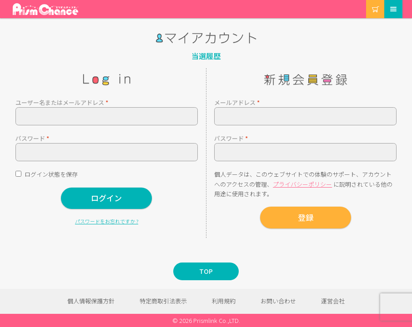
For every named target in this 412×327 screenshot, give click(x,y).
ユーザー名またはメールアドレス (61, 102)
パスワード (32, 138)
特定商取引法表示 (163, 301)
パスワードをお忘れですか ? (106, 221)
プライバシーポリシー (302, 184)
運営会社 (333, 301)
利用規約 (224, 301)
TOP (206, 271)
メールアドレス (237, 102)
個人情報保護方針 (91, 301)
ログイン (106, 197)
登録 (305, 217)
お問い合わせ (278, 301)
